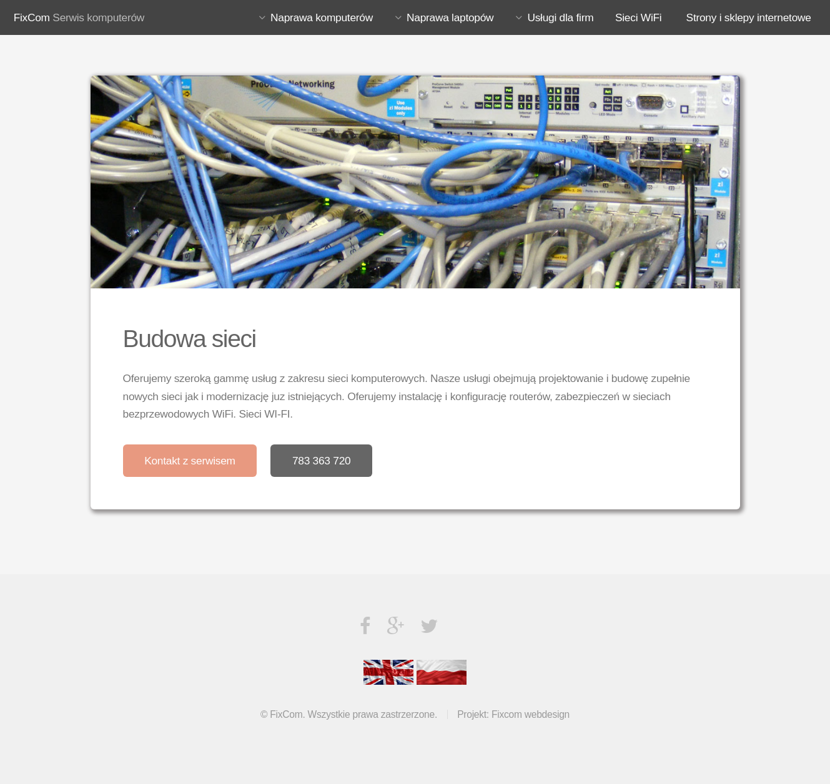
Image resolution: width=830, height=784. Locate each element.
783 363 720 (321, 460)
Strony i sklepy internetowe (748, 17)
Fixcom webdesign (531, 714)
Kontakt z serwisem (189, 460)
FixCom (32, 17)
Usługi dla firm (560, 17)
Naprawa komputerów (321, 17)
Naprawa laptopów (450, 17)
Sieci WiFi (638, 17)
